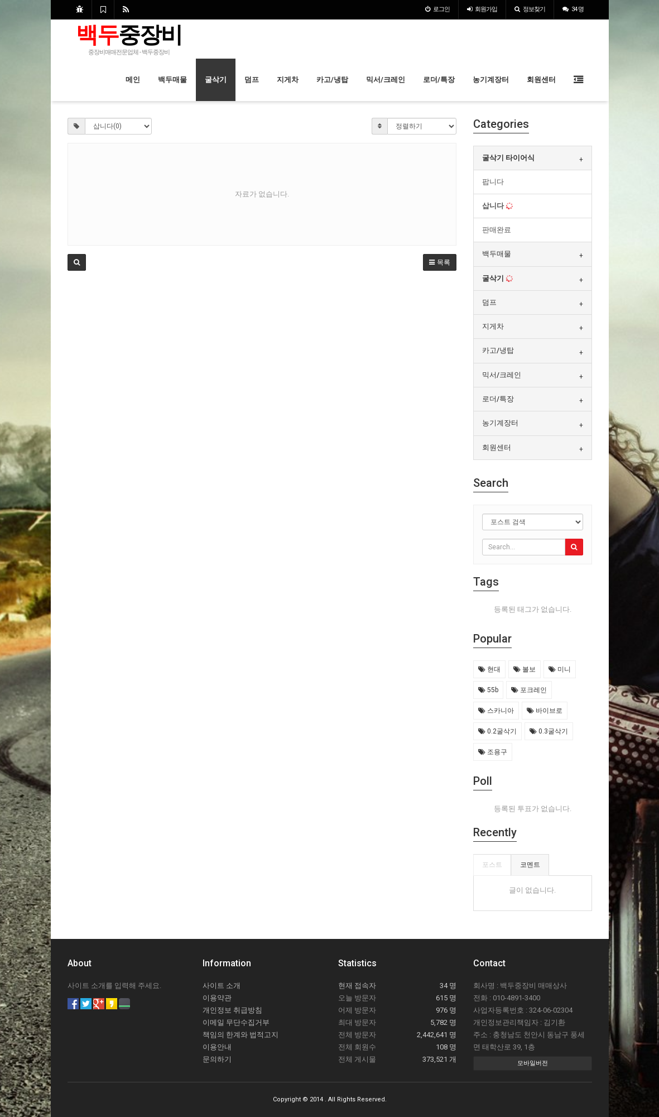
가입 (482, 9)
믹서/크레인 (385, 79)
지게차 (288, 79)
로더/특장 (439, 79)
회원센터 (541, 79)
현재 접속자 (357, 985)
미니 (560, 669)
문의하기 (217, 1059)
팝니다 (493, 182)
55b (488, 690)
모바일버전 (532, 1063)
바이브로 (544, 711)
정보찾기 (529, 9)
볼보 (524, 669)
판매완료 (496, 230)
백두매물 (172, 79)
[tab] (532, 158)
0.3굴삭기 (549, 731)
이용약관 (217, 998)
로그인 (437, 9)
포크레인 (529, 690)
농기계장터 (491, 79)
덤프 (251, 79)
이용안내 (217, 1047)
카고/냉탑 (332, 79)
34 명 (573, 9)
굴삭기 (216, 79)
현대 (489, 669)
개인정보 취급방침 (232, 1010)
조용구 (492, 752)
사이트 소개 (221, 985)
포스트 (492, 865)
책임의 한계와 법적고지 (240, 1034)
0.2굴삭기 (497, 731)
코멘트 (530, 865)
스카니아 (496, 711)
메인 (133, 79)
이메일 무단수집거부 (236, 1022)
